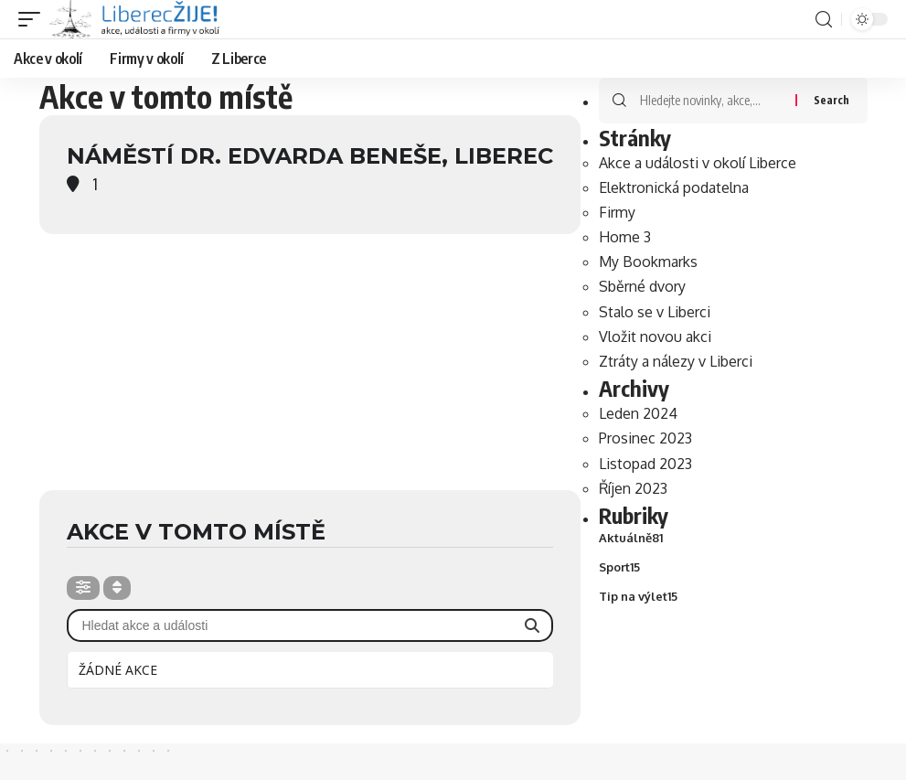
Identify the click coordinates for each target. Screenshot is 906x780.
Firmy (617, 212)
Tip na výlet (638, 598)
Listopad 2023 (645, 463)
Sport (619, 568)
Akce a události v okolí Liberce (697, 163)
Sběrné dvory (642, 287)
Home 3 (625, 238)
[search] (824, 19)
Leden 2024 (638, 414)
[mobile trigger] (33, 19)
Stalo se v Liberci (654, 312)
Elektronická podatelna (674, 187)
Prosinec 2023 (645, 439)
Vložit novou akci (655, 336)
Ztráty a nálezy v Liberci (675, 362)
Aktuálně (631, 538)
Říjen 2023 (633, 488)
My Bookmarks (648, 262)
